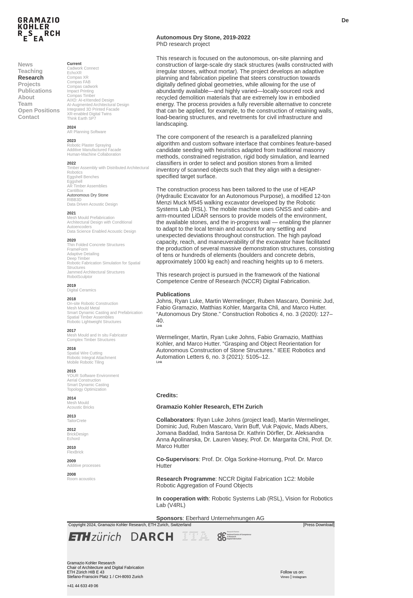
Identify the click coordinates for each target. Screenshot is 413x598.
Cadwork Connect (83, 68)
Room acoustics (81, 479)
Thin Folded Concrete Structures (96, 244)
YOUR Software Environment (93, 375)
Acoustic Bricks (80, 407)
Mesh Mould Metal (83, 308)
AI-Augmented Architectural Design (98, 104)
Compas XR (77, 77)
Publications (35, 91)
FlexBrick (75, 452)
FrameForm (77, 249)
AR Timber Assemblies (87, 186)
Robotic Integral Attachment (91, 357)
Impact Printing (80, 91)
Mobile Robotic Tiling (85, 362)
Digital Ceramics (81, 290)
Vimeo (284, 577)
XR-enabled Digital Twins (89, 114)
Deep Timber (78, 258)
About (26, 97)
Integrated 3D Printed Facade (93, 109)
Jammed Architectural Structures (96, 272)
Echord (73, 438)
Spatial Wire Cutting (84, 353)
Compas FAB (78, 82)
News (25, 64)
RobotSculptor (79, 276)
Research (31, 77)
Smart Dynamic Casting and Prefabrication (105, 312)
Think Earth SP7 (81, 118)
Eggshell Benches (83, 177)
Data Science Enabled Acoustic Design (101, 231)
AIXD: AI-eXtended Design (90, 100)
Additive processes (84, 465)
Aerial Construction (84, 380)
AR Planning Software (86, 131)
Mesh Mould (78, 402)
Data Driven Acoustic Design (92, 204)
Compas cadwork (82, 86)
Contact (28, 117)
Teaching (30, 71)
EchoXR (74, 72)
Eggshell (74, 181)
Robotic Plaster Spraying (89, 145)
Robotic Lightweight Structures (94, 321)
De (345, 20)
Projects (29, 84)
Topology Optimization (86, 389)
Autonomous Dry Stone (87, 195)
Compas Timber (81, 95)
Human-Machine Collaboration (94, 154)
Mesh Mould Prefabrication (91, 217)
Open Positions (39, 110)
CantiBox (75, 190)
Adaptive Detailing (83, 254)
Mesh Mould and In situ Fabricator (97, 335)
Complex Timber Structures (91, 339)
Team (25, 104)
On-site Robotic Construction (92, 303)
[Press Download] (319, 524)
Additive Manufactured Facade (94, 149)
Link (159, 325)
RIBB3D (74, 199)
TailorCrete (76, 420)
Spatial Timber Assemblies (90, 317)
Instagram (300, 577)
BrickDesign (77, 434)
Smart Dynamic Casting (88, 384)
